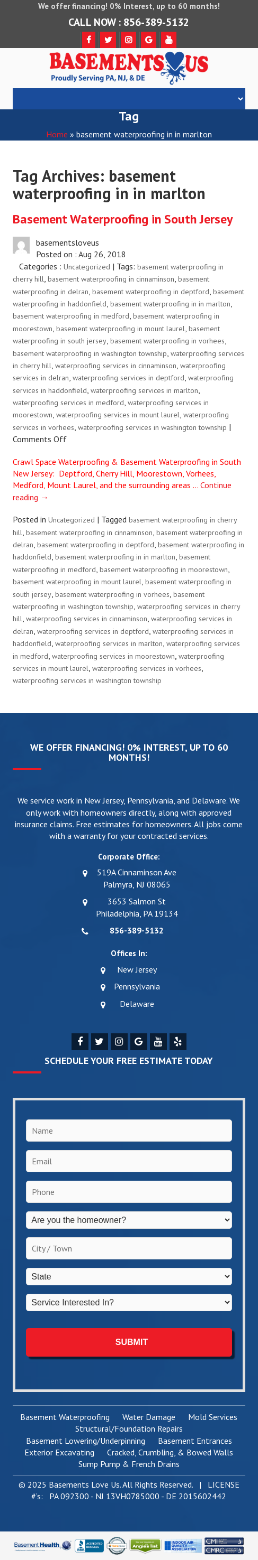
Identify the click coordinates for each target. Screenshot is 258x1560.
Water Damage (148, 1417)
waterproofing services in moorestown (113, 656)
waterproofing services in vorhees (146, 668)
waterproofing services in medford (68, 402)
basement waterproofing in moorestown (164, 569)
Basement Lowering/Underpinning (85, 1441)
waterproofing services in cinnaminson (115, 365)
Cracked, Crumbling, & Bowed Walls (170, 1453)
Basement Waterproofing (65, 1417)
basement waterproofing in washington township (90, 353)
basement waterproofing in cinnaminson (111, 279)
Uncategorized (87, 267)
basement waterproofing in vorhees (167, 340)
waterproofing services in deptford (128, 377)
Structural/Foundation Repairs (129, 1429)
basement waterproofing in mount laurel (120, 328)
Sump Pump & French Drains (129, 1464)
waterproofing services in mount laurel (118, 414)
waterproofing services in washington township (152, 427)
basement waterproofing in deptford (150, 291)
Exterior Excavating (59, 1453)
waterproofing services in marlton (144, 390)
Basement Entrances (195, 1441)
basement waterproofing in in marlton (170, 304)
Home (57, 134)
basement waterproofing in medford (71, 316)
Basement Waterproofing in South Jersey (123, 219)
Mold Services (212, 1417)
